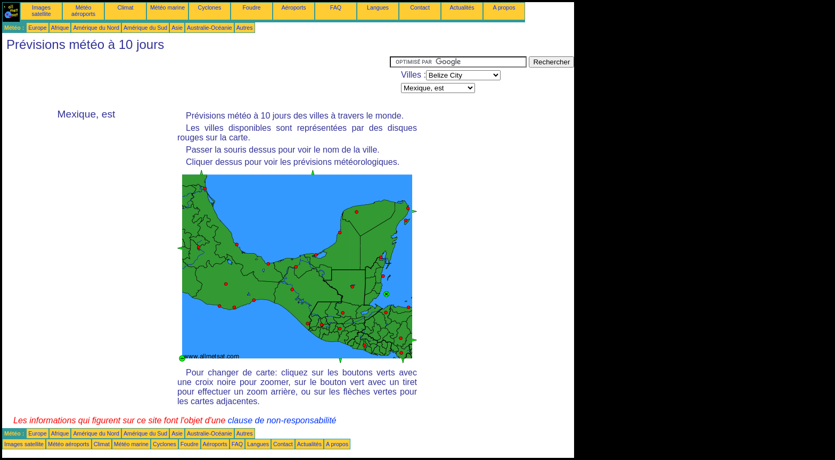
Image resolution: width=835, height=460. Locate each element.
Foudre (252, 7)
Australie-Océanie (209, 27)
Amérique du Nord (96, 27)
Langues (378, 7)
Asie (177, 27)
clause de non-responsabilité (282, 420)
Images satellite (41, 10)
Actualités (461, 7)
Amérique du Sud (145, 27)
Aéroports (293, 7)
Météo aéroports (83, 10)
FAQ (335, 7)
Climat (125, 7)
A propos (504, 7)
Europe (37, 27)
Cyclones (210, 7)
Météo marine (167, 7)
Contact (420, 7)
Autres (244, 27)
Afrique (60, 27)
